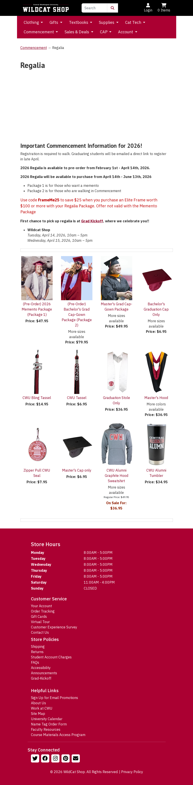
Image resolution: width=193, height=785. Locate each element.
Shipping (38, 646)
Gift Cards (39, 616)
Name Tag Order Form (49, 724)
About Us (38, 703)
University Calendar (46, 719)
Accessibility (41, 667)
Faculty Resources (45, 729)
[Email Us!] (76, 759)
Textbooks (79, 22)
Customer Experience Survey (54, 627)
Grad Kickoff (92, 221)
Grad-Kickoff (41, 678)
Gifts (54, 22)
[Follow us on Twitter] (35, 759)
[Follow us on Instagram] (56, 759)
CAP (104, 31)
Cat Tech (133, 22)
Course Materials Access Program (58, 735)
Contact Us (40, 632)
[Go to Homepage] (45, 8)
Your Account (41, 606)
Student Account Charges (51, 657)
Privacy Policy (132, 772)
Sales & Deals (77, 31)
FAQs (35, 662)
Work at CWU (41, 708)
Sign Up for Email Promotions (54, 697)
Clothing (32, 22)
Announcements (44, 673)
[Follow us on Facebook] (45, 759)
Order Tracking (43, 611)
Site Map (38, 713)
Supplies (107, 22)
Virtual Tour (40, 622)
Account (126, 31)
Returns (37, 652)
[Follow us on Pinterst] (66, 759)
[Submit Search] (112, 8)
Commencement (39, 31)
